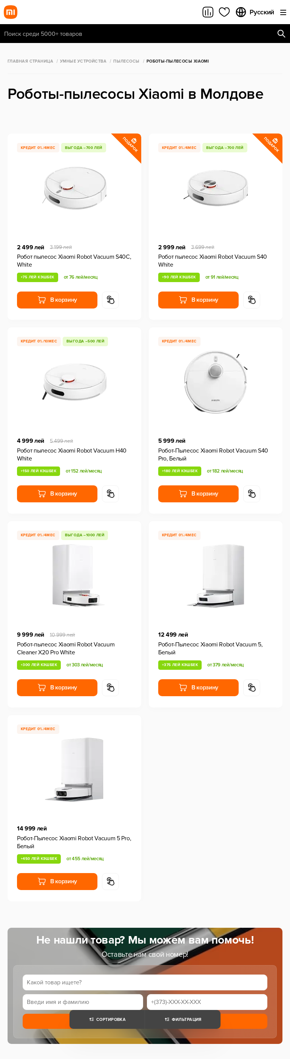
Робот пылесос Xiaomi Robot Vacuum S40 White (212, 261)
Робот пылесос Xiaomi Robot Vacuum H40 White (71, 454)
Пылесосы (126, 61)
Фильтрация (182, 1019)
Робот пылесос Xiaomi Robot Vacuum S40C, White (74, 261)
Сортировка (107, 1019)
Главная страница (30, 61)
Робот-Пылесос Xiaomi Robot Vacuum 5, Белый (210, 648)
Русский (254, 12)
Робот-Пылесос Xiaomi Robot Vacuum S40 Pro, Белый (213, 454)
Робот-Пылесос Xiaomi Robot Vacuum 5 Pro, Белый (74, 842)
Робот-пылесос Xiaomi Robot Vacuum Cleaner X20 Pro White (65, 648)
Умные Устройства (83, 61)
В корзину (57, 299)
